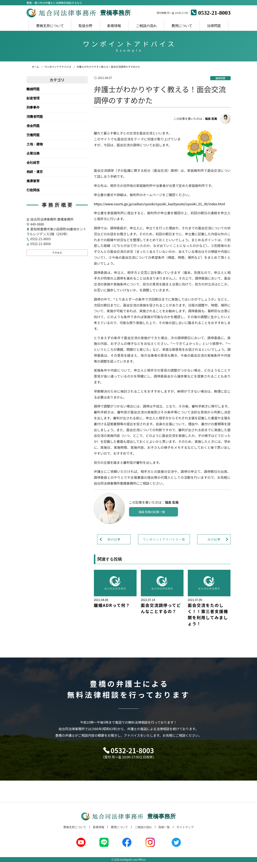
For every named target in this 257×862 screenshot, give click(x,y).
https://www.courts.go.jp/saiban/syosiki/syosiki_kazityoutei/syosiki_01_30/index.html (159, 203)
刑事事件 (33, 107)
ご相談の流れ (146, 26)
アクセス (57, 252)
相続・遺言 (35, 171)
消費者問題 (35, 116)
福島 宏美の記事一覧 (152, 512)
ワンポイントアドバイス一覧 (164, 539)
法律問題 (214, 26)
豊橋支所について (50, 26)
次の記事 (214, 539)
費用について (181, 26)
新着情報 (114, 26)
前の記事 (114, 539)
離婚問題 (33, 89)
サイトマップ (185, 827)
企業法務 (33, 153)
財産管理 (33, 98)
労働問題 (33, 135)
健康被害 (33, 181)
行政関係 (33, 190)
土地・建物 (35, 144)
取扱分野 (85, 26)
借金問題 (33, 126)
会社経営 (33, 162)
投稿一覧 (164, 827)
